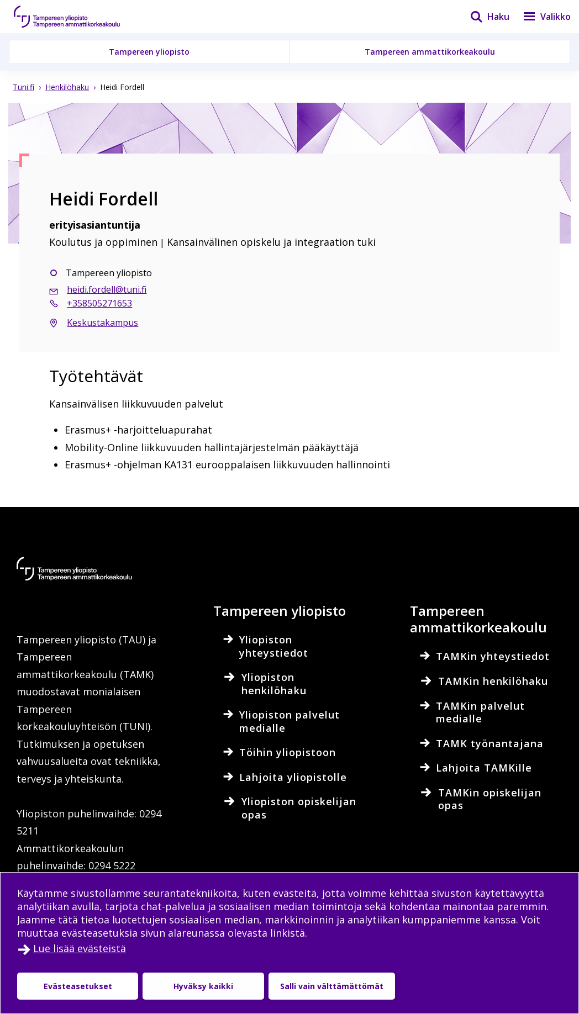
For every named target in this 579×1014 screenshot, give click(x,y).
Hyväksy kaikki (203, 986)
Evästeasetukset (78, 986)
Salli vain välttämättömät (331, 986)
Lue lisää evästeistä (79, 948)
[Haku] (482, 16)
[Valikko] (540, 16)
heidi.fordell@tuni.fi (106, 289)
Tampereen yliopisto (149, 51)
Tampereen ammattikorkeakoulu (430, 51)
